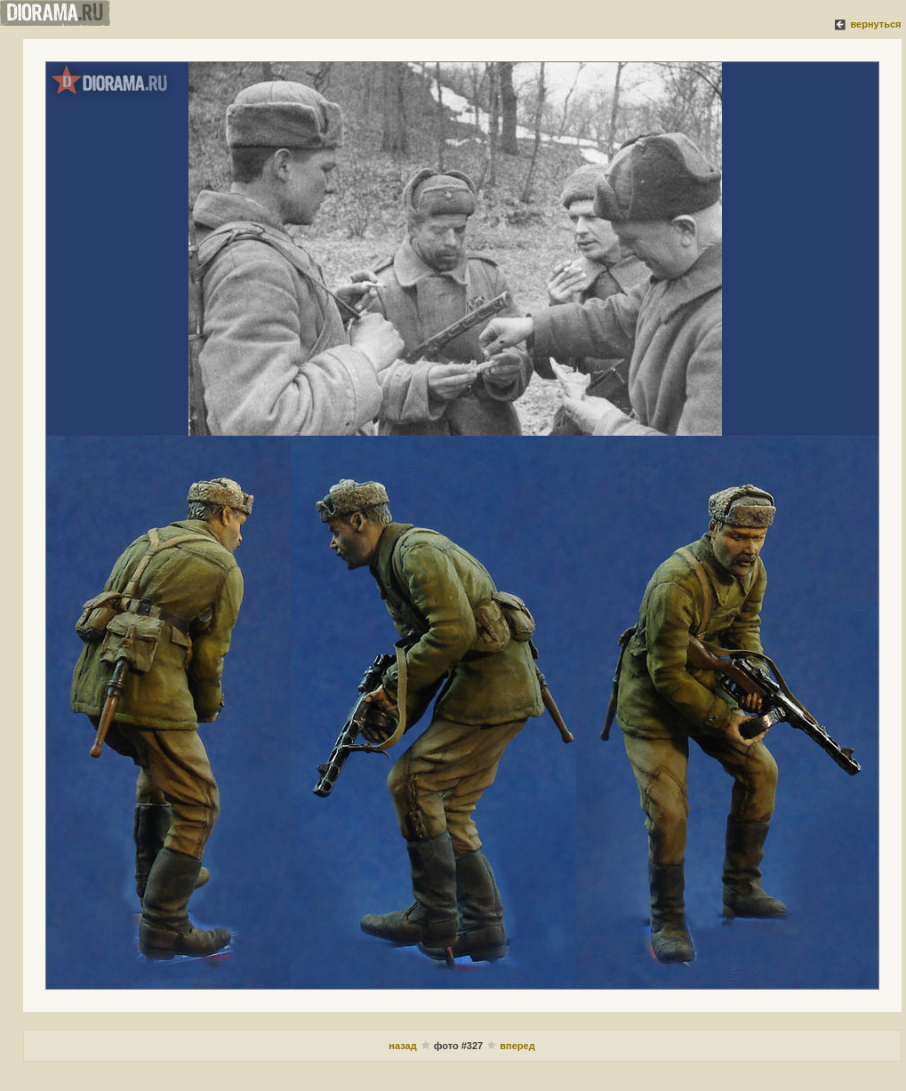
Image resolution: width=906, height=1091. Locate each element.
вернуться (875, 24)
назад (402, 1045)
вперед (517, 1045)
